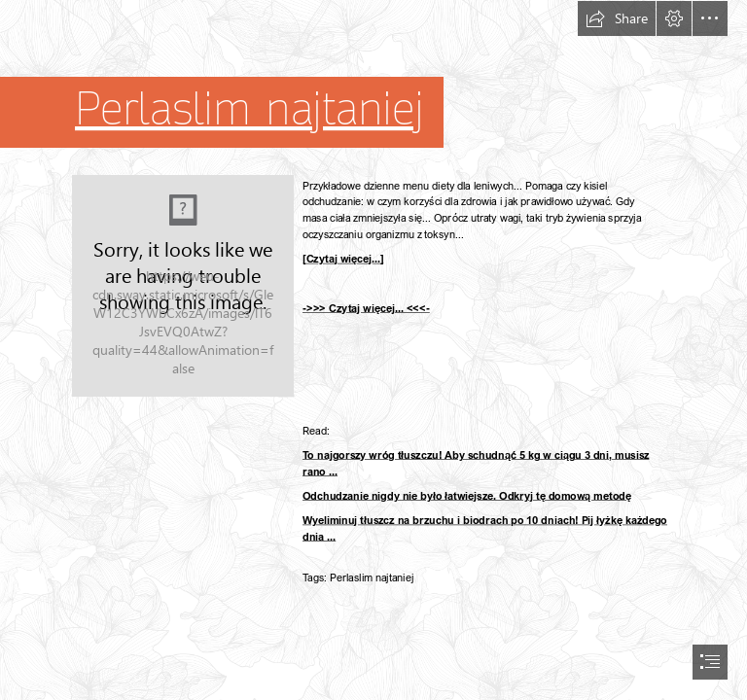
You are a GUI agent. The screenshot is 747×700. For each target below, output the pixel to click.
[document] (373, 350)
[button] (617, 18)
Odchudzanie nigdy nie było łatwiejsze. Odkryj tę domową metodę (466, 495)
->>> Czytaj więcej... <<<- (366, 307)
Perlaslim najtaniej (249, 109)
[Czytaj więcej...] (343, 258)
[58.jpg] (183, 286)
